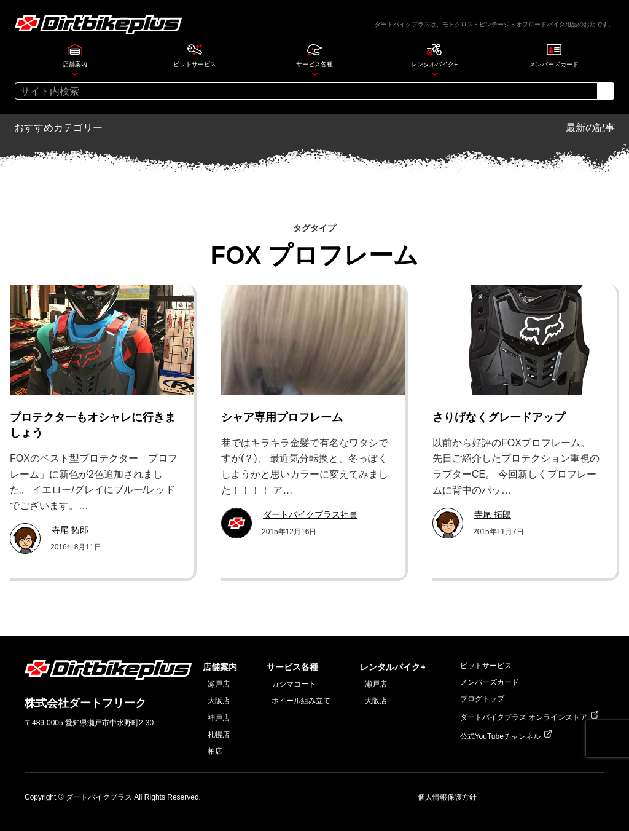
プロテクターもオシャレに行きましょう (93, 425)
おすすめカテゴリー (58, 127)
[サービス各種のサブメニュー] (314, 73)
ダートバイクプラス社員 (310, 514)
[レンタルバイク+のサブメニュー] (434, 73)
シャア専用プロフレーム (282, 417)
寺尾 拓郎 (70, 530)
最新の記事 (590, 127)
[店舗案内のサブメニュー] (74, 73)
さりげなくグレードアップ (498, 417)
